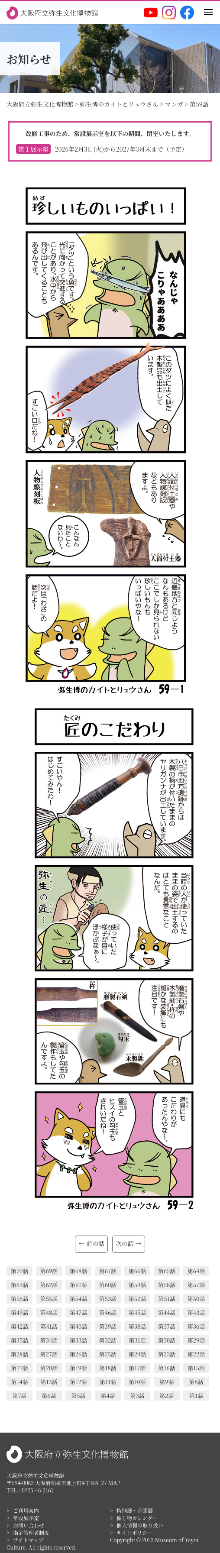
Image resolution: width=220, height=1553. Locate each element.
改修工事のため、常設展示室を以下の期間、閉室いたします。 (110, 141)
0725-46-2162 (38, 1490)
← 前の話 (91, 1243)
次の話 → (129, 1243)
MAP (114, 1482)
